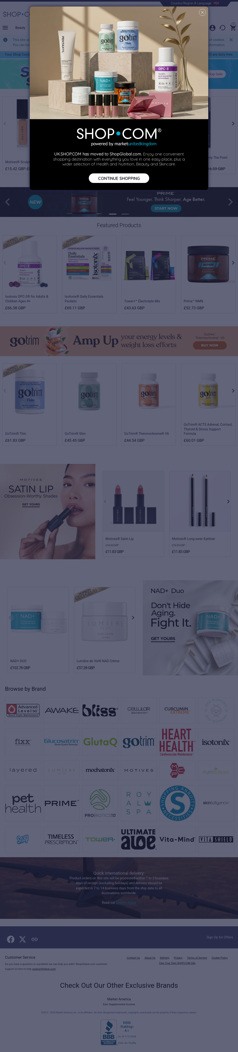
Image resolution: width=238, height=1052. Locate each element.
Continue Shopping (119, 178)
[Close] (202, 12)
